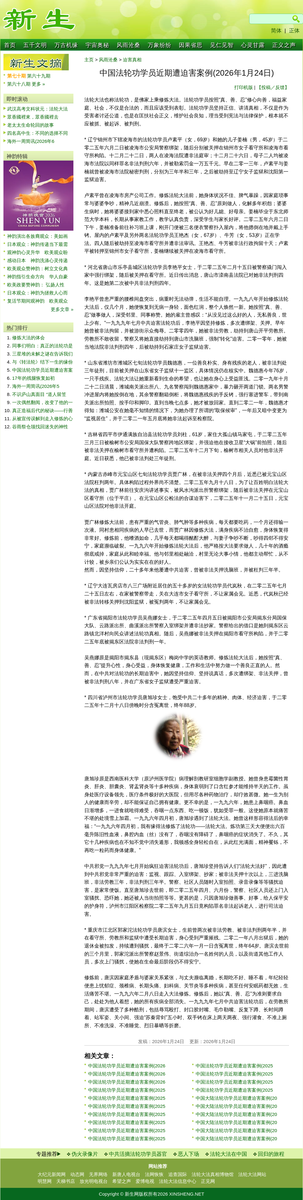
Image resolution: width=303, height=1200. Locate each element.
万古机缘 (66, 45)
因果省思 (191, 45)
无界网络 (98, 1174)
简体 (276, 31)
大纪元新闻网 (52, 1174)
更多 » (38, 84)
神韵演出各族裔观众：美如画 (37, 236)
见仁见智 (222, 45)
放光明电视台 (94, 1181)
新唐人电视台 (126, 1174)
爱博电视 (145, 1181)
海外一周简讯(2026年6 (30, 141)
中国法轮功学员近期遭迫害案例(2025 (126, 1090)
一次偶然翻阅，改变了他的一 (42, 402)
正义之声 (284, 45)
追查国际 (177, 1174)
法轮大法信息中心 (177, 1181)
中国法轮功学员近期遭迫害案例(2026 (126, 1065)
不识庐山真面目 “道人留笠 (39, 394)
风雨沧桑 (128, 45)
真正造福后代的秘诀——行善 (42, 410)
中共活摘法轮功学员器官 (138, 1154)
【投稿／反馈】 (273, 87)
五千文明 (35, 45)
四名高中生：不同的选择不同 (37, 133)
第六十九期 (38, 75)
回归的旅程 (271, 1154)
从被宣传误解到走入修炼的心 (42, 418)
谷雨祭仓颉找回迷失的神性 (40, 426)
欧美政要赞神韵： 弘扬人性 (35, 284)
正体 (294, 31)
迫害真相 (132, 59)
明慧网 (45, 1181)
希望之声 (121, 1181)
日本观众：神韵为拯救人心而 (37, 292)
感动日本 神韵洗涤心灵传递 (37, 260)
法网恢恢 (154, 1174)
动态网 (77, 1174)
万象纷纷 (159, 45)
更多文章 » (62, 309)
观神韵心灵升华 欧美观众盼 (37, 252)
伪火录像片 (85, 1154)
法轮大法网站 (252, 1174)
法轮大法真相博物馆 (213, 1174)
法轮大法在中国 (228, 1154)
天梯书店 (65, 1181)
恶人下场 (188, 1154)
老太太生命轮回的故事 (30, 125)
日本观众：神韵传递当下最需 (37, 244)
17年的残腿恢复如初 (33, 378)
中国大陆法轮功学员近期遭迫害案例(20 (236, 1098)
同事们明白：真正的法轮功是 (42, 345)
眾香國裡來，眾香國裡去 (32, 117)
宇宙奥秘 (97, 45)
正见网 (208, 1181)
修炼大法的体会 (28, 337)
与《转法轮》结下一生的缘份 (42, 362)
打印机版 (243, 87)
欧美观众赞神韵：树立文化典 (37, 268)
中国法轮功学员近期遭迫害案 (42, 370)
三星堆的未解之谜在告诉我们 (42, 353)
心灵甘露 (253, 45)
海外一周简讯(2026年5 (35, 386)
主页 (89, 59)
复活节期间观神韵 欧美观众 (37, 301)
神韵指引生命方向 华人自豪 (37, 276)
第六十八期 (19, 84)
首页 (10, 45)
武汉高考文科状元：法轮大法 (37, 108)
